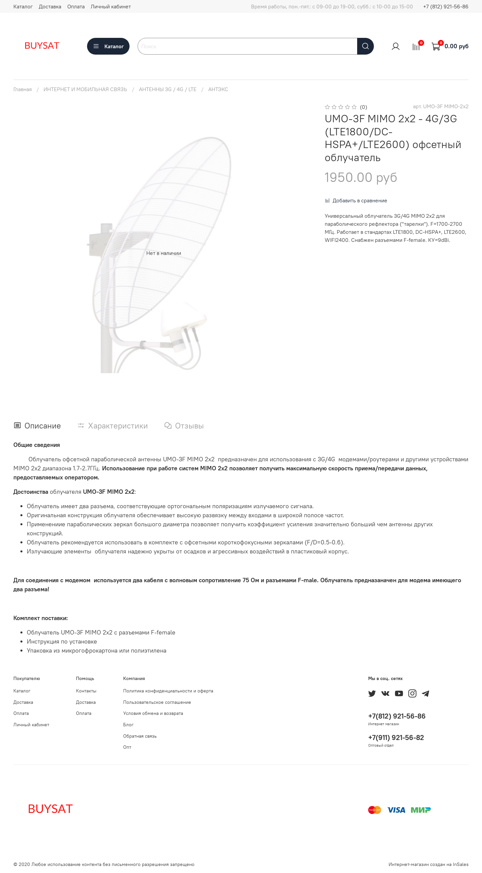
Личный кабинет (111, 6)
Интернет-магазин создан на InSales (429, 864)
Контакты (86, 691)
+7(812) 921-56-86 (397, 716)
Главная (22, 89)
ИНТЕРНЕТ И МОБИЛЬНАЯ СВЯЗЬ (85, 89)
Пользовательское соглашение (157, 702)
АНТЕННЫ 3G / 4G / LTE (167, 89)
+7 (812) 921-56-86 (446, 6)
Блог (128, 725)
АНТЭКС (218, 89)
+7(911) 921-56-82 (396, 737)
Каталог (23, 6)
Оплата (76, 6)
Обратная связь (140, 736)
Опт (127, 747)
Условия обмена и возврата (153, 713)
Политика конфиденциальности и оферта (168, 691)
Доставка (50, 6)
